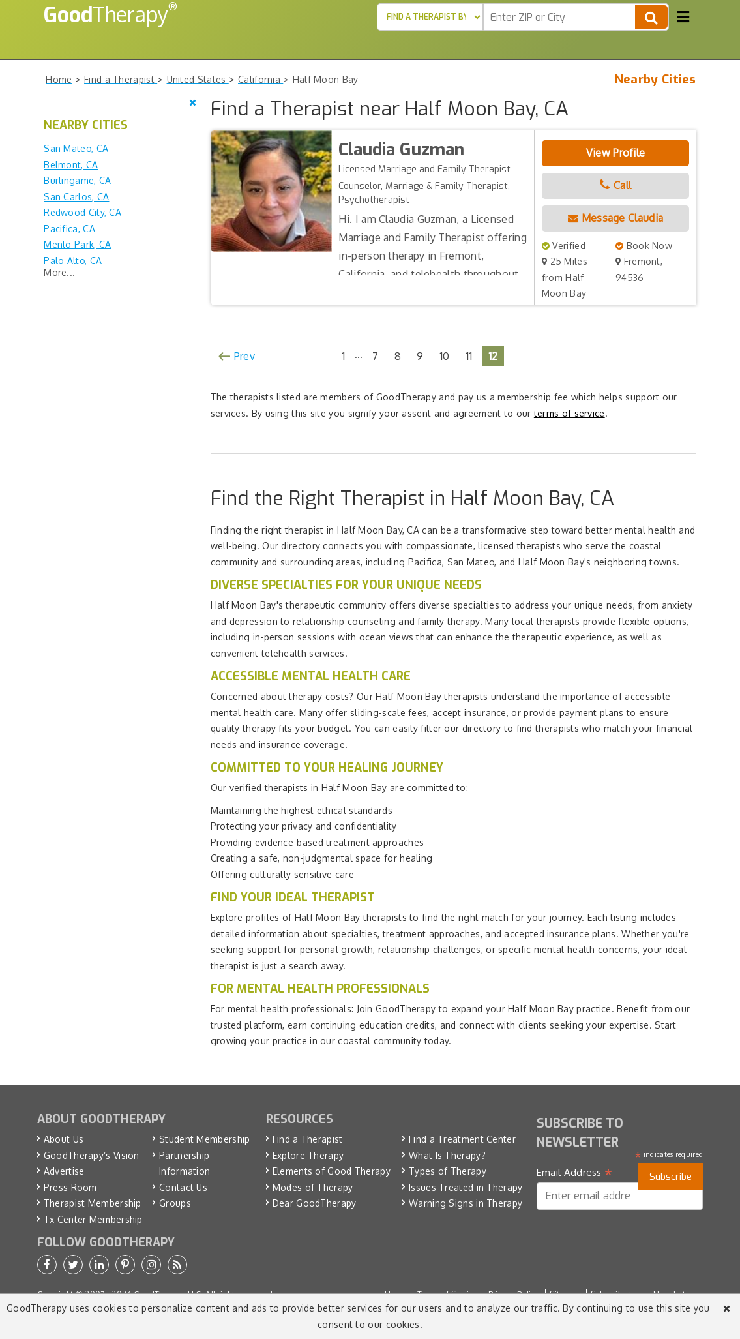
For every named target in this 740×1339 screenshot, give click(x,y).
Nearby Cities (655, 79)
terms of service (569, 413)
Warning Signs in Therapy (465, 1203)
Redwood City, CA (82, 212)
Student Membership (204, 1139)
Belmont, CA (71, 164)
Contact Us (183, 1187)
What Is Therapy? (447, 1155)
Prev (244, 356)
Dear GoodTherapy (315, 1203)
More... (59, 272)
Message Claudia (615, 217)
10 (444, 356)
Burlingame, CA (77, 180)
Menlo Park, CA (77, 244)
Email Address (575, 1172)
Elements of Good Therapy (332, 1171)
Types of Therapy (447, 1171)
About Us (63, 1139)
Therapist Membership (92, 1203)
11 (469, 356)
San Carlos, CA (76, 196)
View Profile (615, 152)
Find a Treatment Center (462, 1139)
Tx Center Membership (93, 1219)
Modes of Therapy (313, 1187)
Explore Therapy (308, 1155)
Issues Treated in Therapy (466, 1187)
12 (493, 356)
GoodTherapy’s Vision (92, 1155)
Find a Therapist (308, 1139)
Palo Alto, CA (73, 260)
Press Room (70, 1187)
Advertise (64, 1171)
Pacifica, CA (69, 228)
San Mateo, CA (76, 148)
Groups (175, 1203)
